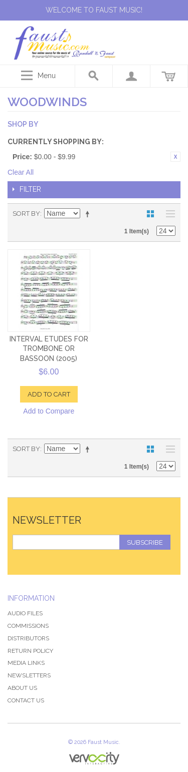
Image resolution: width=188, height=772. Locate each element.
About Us (22, 687)
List (167, 213)
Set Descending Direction (89, 213)
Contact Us (26, 700)
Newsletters (29, 675)
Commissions (28, 625)
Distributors (28, 638)
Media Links (26, 662)
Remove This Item (175, 157)
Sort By (26, 213)
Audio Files (25, 613)
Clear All (21, 172)
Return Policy (30, 650)
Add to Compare (48, 411)
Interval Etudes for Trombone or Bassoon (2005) (49, 348)
